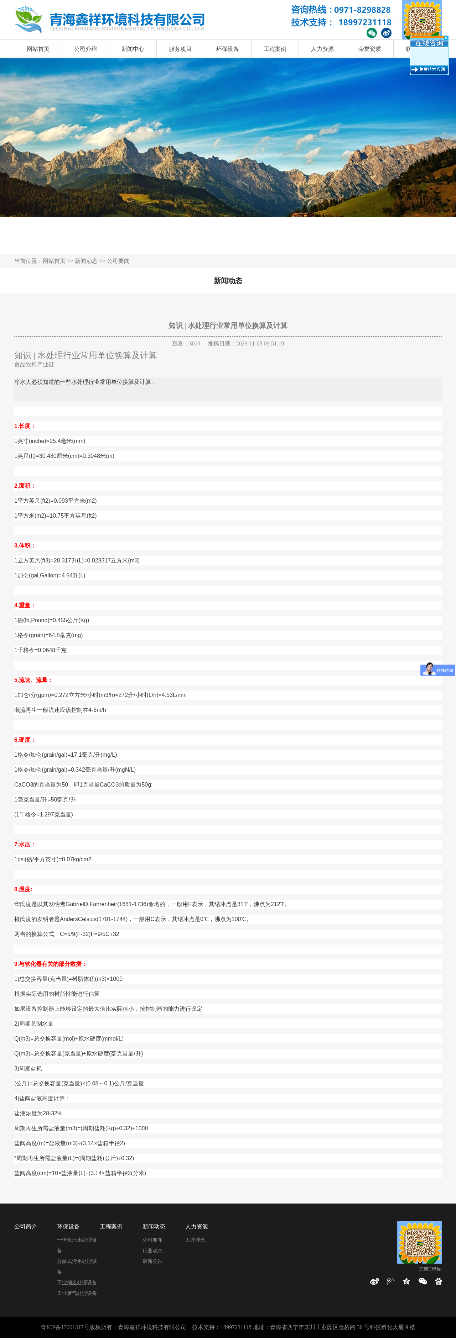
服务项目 (180, 49)
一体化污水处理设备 (77, 1245)
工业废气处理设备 (77, 1293)
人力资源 (322, 49)
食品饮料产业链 (34, 364)
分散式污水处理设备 (77, 1267)
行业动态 (152, 1250)
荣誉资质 (369, 49)
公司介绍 (85, 49)
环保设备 (227, 49)
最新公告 (152, 1261)
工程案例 (275, 49)
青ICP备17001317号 (65, 1327)
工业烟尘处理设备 (77, 1282)
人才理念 (195, 1240)
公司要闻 (152, 1240)
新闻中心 (132, 49)
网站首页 (38, 49)
